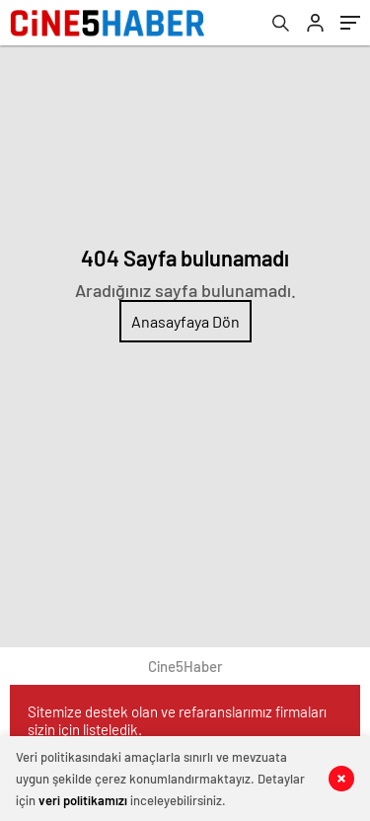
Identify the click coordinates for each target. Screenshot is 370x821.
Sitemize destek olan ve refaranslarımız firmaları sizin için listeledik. (177, 720)
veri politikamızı (82, 800)
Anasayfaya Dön (185, 321)
